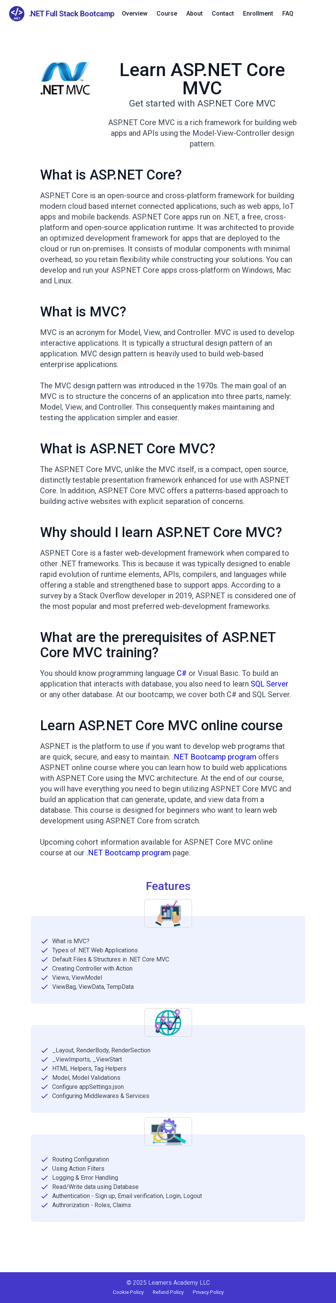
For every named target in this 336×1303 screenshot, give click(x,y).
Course (167, 13)
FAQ (287, 13)
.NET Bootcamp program (214, 756)
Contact (223, 13)
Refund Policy (168, 1292)
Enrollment (258, 13)
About (194, 13)
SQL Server (269, 683)
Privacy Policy (208, 1292)
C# (182, 673)
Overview (134, 13)
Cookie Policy (128, 1292)
